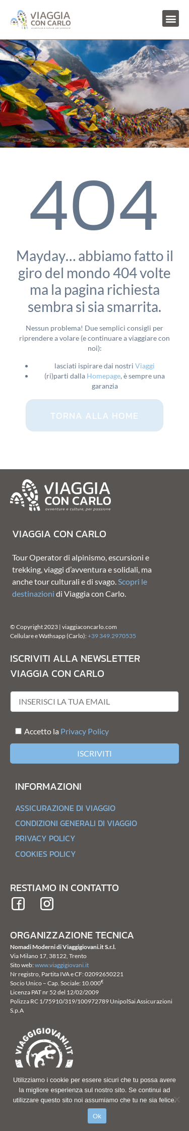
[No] (176, 1099)
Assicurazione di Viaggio (65, 808)
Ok (97, 1116)
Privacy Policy (84, 731)
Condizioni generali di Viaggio (76, 823)
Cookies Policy (45, 854)
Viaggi (145, 365)
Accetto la (37, 731)
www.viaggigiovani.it (62, 965)
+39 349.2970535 (112, 636)
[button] (170, 18)
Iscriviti (94, 753)
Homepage (103, 375)
